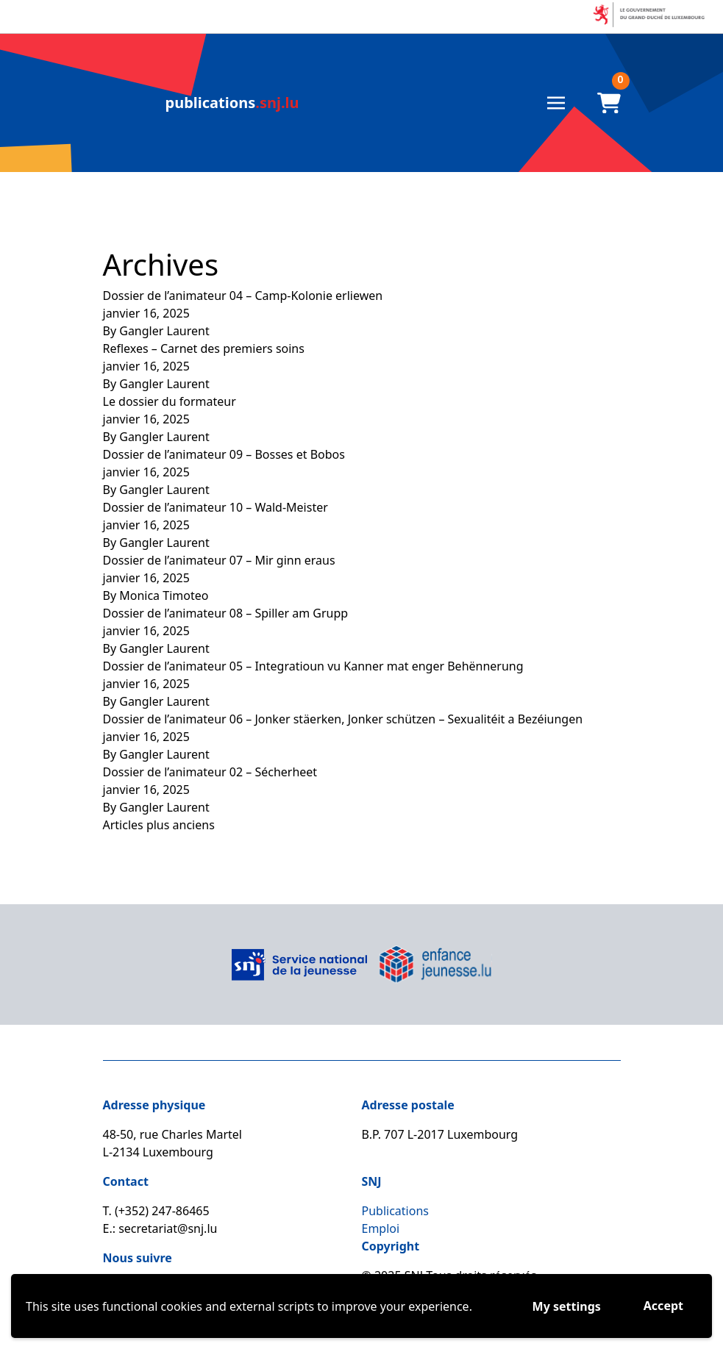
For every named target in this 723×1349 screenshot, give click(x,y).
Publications (395, 1211)
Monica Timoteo (163, 595)
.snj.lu (232, 102)
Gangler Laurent (164, 331)
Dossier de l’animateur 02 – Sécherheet (210, 772)
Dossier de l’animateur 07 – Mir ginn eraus (219, 560)
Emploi (381, 1228)
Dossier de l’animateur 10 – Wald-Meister (215, 507)
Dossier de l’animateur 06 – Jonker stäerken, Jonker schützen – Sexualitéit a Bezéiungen (343, 719)
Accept (663, 1306)
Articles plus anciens (159, 825)
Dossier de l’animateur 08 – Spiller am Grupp (226, 613)
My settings (567, 1306)
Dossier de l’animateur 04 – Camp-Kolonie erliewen (243, 295)
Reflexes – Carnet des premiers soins (203, 348)
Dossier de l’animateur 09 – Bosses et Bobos (224, 454)
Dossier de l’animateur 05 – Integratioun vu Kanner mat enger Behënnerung (313, 666)
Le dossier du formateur (169, 401)
